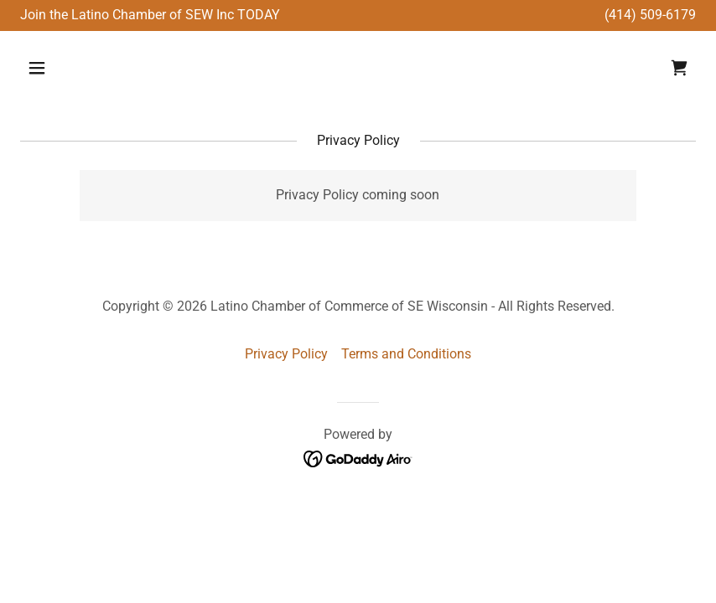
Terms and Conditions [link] (406, 354)
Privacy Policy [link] (286, 354)
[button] (97, 68)
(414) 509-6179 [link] (650, 15)
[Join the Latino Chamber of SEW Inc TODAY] (150, 15)
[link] (679, 68)
